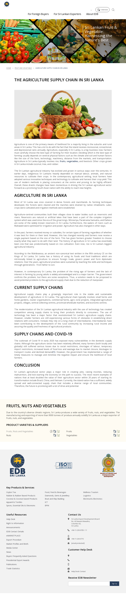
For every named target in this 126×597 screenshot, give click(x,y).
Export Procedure (13, 540)
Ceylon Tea (11, 492)
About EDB (92, 15)
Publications (11, 564)
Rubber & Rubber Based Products (20, 495)
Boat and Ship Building (54, 499)
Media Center (12, 548)
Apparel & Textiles (14, 502)
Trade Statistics (13, 568)
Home (8, 68)
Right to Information (15, 523)
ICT (46, 502)
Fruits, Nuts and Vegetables (19, 431)
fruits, (63, 161)
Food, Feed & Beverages (55, 492)
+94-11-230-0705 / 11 (79, 530)
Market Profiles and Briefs (17, 544)
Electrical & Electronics (92, 499)
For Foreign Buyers (38, 15)
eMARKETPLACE (13, 535)
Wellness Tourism (90, 492)
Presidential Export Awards (17, 560)
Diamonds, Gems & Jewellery (57, 495)
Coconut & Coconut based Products (21, 499)
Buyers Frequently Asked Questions (21, 556)
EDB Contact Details (15, 531)
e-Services (103, 4)
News (8, 552)
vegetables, (73, 161)
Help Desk (10, 519)
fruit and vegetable (23, 68)
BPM (47, 505)
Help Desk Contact (78, 571)
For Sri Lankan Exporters (67, 15)
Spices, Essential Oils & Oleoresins (20, 505)
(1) (54, 352)
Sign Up (114, 584)
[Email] (89, 583)
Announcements (13, 527)
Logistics (87, 495)
